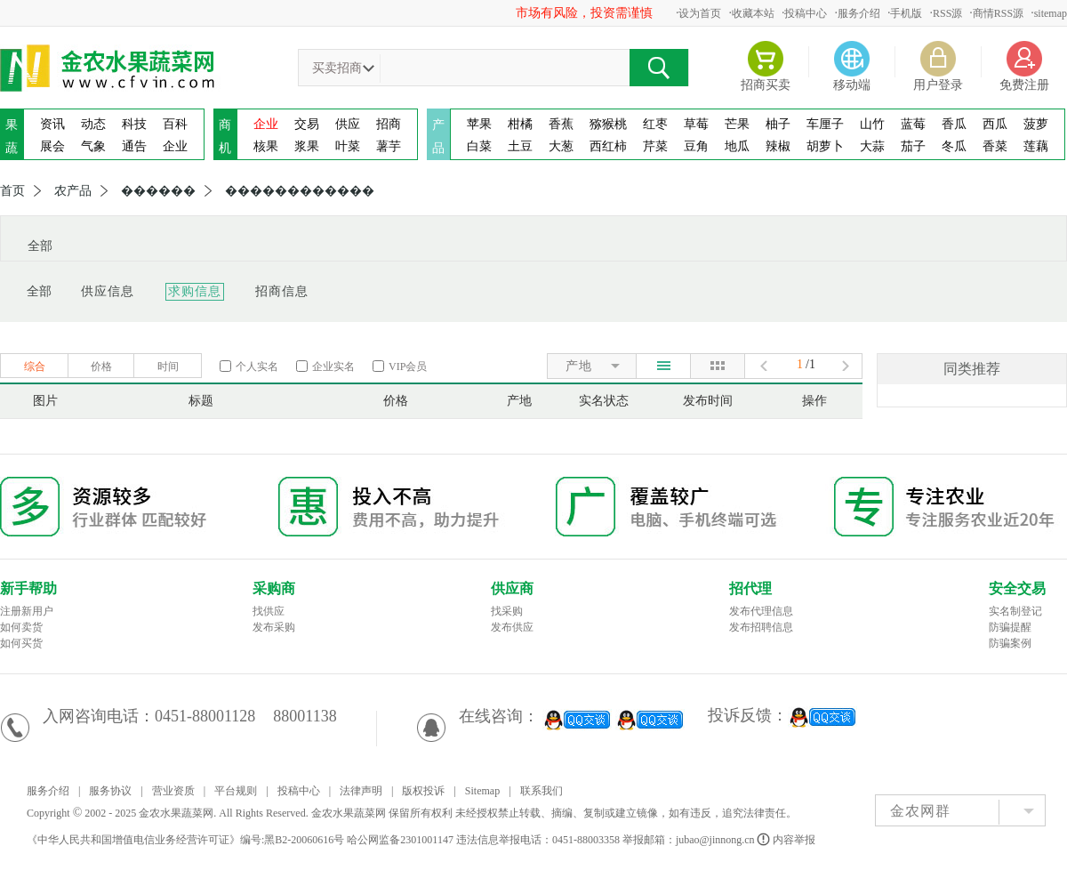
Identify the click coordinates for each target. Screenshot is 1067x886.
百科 (175, 124)
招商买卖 (765, 85)
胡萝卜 (825, 146)
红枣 (655, 124)
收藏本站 (753, 13)
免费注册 (1024, 85)
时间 (168, 366)
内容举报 (787, 840)
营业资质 (173, 791)
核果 (265, 146)
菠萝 (1035, 124)
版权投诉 (423, 791)
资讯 (52, 124)
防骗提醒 (1010, 627)
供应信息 (107, 291)
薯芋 (388, 146)
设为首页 (699, 13)
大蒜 (872, 146)
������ (158, 191)
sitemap (1050, 13)
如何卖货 (21, 627)
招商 (388, 124)
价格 (101, 366)
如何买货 (21, 643)
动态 (93, 124)
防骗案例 (1010, 643)
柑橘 (520, 124)
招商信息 (282, 291)
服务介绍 (859, 13)
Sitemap (482, 791)
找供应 (269, 611)
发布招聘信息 (761, 627)
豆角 (696, 146)
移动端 (851, 85)
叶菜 (347, 146)
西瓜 (995, 124)
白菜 (479, 146)
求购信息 (194, 291)
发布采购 (274, 627)
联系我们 (541, 791)
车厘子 (825, 124)
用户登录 (938, 85)
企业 (175, 146)
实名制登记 (1015, 611)
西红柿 (608, 146)
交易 (306, 124)
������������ (299, 191)
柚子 (778, 124)
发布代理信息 (761, 611)
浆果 (306, 146)
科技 (134, 124)
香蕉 (561, 124)
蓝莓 (913, 124)
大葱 (561, 146)
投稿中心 (805, 13)
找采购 (507, 611)
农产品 (73, 191)
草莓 (696, 124)
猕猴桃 (608, 124)
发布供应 (512, 627)
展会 (52, 146)
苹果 (479, 124)
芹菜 (655, 146)
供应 (347, 124)
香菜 (995, 146)
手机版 (906, 13)
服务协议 (110, 791)
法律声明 (361, 791)
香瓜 (954, 124)
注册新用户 (26, 611)
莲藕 (1035, 146)
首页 (12, 191)
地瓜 (737, 146)
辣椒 (778, 146)
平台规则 (235, 791)
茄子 (913, 146)
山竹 (872, 124)
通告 (134, 146)
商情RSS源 (998, 13)
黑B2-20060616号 (304, 840)
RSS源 (947, 13)
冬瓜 (954, 146)
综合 (34, 366)
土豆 (520, 146)
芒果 (737, 124)
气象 (93, 146)
